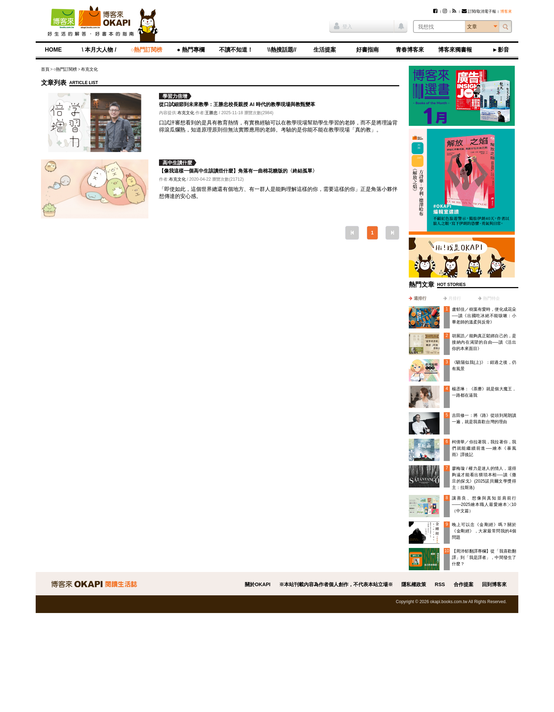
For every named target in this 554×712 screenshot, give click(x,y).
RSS (440, 584)
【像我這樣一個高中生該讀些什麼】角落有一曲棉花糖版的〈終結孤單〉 (238, 171)
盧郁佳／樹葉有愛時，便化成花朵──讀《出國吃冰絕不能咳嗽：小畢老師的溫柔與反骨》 (484, 316)
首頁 (45, 69)
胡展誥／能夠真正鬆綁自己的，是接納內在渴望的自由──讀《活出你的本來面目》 (484, 342)
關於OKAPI (257, 584)
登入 (343, 26)
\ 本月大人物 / (99, 50)
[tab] (417, 298)
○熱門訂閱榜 (147, 50)
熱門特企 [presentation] (491, 298)
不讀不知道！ (236, 50)
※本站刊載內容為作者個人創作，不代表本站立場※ (336, 584)
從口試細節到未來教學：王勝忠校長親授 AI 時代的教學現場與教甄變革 (237, 104)
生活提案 (324, 50)
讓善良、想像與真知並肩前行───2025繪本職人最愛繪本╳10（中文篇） (484, 504)
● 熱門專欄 (191, 50)
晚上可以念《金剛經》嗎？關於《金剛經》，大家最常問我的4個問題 (484, 531)
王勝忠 (211, 112)
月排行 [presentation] (454, 298)
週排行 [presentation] (420, 298)
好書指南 (367, 50)
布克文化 (89, 69)
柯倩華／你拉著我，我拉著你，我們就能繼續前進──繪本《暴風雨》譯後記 (484, 448)
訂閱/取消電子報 (479, 11)
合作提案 (463, 584)
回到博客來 (494, 584)
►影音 (500, 50)
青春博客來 (410, 50)
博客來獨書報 (455, 50)
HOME (53, 50)
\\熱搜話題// (281, 50)
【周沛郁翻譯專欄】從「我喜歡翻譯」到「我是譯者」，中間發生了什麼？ (484, 557)
